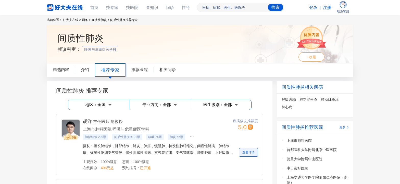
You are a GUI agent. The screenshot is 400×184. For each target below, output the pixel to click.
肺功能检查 (308, 99)
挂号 (186, 7)
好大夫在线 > (72, 20)
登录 (313, 7)
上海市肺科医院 (299, 141)
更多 (342, 127)
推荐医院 (139, 69)
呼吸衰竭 (289, 99)
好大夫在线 (57, 6)
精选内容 (61, 69)
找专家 (112, 7)
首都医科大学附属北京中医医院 (312, 150)
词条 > (86, 20)
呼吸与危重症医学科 (100, 50)
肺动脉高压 (330, 99)
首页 (94, 7)
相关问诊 (167, 69)
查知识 (152, 7)
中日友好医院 (297, 168)
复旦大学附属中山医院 (304, 159)
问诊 (170, 7)
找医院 (132, 7)
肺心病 (287, 107)
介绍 (85, 69)
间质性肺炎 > (100, 20)
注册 (327, 7)
